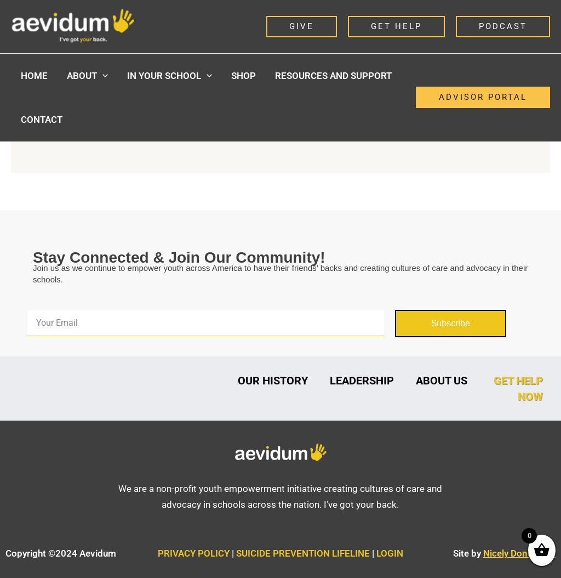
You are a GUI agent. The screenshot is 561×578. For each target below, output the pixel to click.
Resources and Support (330, 75)
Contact (41, 119)
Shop (241, 75)
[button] (301, 26)
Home (33, 75)
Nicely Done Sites (519, 553)
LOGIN (389, 553)
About (86, 76)
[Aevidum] (72, 25)
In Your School (167, 76)
